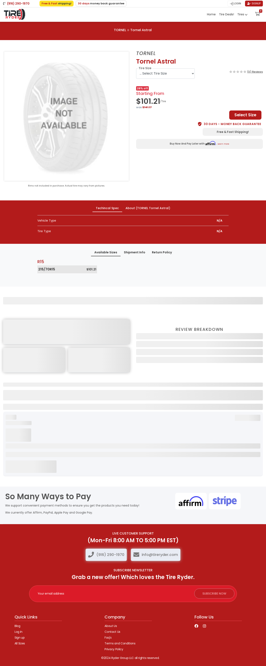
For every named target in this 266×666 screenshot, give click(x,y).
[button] (257, 13)
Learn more (223, 143)
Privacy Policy (114, 649)
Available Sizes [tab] (105, 252)
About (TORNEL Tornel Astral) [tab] (148, 208)
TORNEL (120, 30)
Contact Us (112, 632)
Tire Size (145, 68)
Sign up (20, 637)
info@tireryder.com (160, 554)
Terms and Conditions (120, 643)
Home (211, 14)
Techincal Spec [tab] (107, 208)
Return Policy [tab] (162, 252)
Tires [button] (241, 14)
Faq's (108, 637)
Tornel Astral (141, 30)
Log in (18, 632)
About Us (111, 626)
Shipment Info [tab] (134, 252)
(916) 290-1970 (110, 554)
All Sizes (20, 643)
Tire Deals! (226, 14)
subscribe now (214, 593)
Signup (254, 3)
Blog (17, 626)
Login (235, 3)
